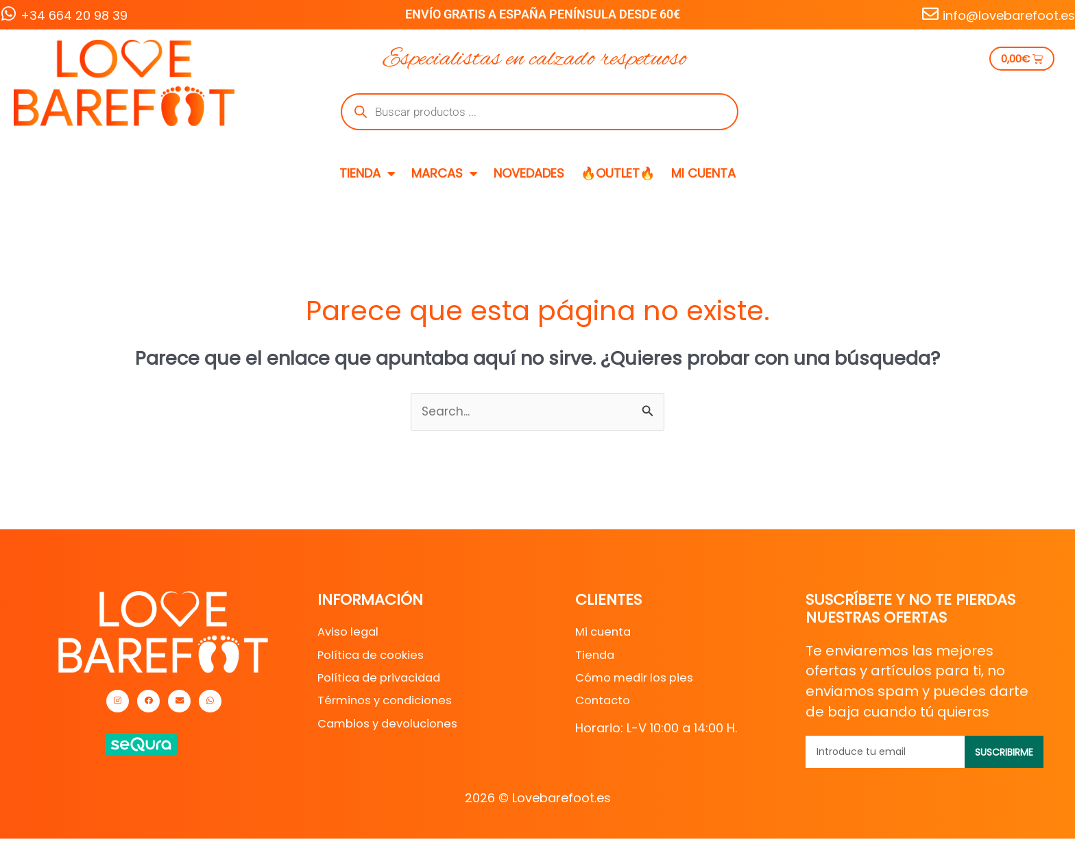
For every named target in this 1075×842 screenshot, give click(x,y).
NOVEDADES (529, 173)
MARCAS (444, 173)
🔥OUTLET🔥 (618, 173)
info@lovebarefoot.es (1009, 15)
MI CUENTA (703, 173)
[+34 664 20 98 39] (8, 13)
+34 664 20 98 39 (74, 15)
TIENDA (367, 173)
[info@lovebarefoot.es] (930, 13)
